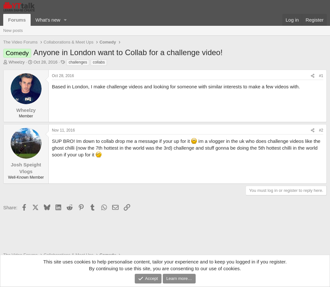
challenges (78, 62)
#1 (321, 76)
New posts (13, 30)
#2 (321, 130)
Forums (17, 20)
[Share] (312, 76)
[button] (65, 20)
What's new (47, 20)
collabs (99, 62)
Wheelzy (17, 62)
